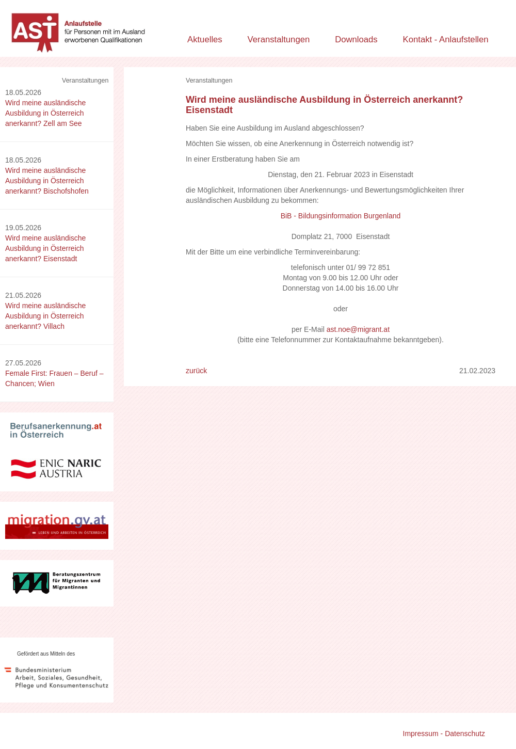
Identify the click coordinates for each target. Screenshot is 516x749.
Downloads (356, 39)
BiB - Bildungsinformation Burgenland (341, 216)
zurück (196, 370)
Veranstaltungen (279, 39)
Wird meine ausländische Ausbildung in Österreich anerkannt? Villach (45, 315)
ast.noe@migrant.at (358, 329)
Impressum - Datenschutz (444, 733)
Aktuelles (204, 39)
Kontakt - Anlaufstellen (446, 39)
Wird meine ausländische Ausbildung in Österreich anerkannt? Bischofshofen (47, 180)
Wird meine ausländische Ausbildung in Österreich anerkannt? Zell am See (45, 113)
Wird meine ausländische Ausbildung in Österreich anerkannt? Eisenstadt (45, 248)
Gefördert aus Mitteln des (46, 654)
